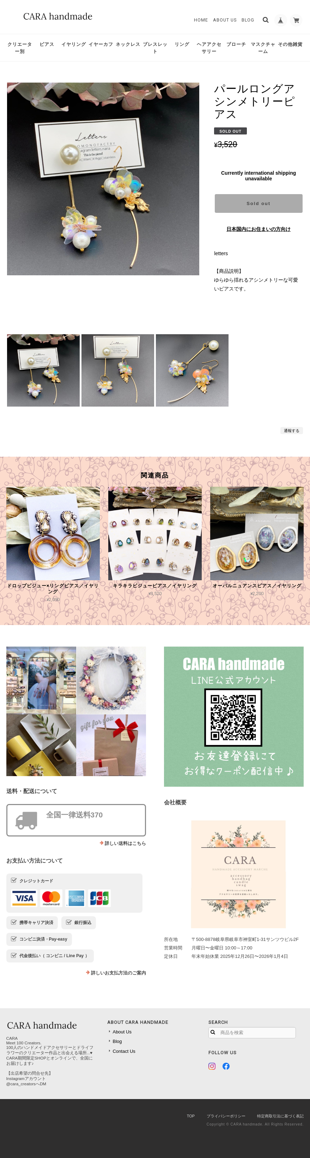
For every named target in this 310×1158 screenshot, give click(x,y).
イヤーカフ (101, 44)
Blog (245, 20)
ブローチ (236, 44)
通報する (291, 430)
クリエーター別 (19, 48)
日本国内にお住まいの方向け (258, 229)
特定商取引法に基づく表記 (280, 1116)
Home (199, 20)
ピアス (46, 44)
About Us (223, 20)
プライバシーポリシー (226, 1116)
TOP (191, 1116)
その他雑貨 (290, 44)
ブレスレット (155, 48)
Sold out (259, 203)
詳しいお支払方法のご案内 (118, 973)
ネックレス (128, 44)
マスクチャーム (263, 48)
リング (182, 44)
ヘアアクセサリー (209, 48)
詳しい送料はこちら (125, 843)
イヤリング (73, 44)
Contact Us (124, 1051)
